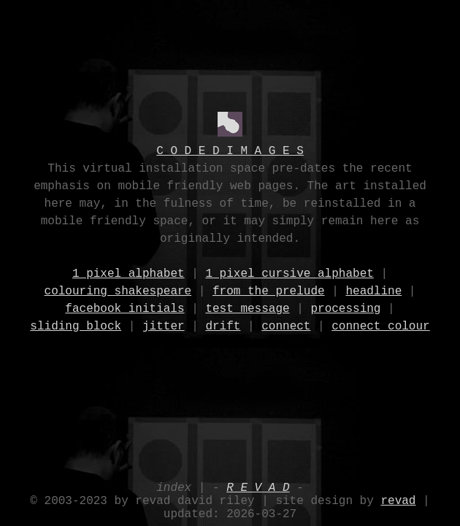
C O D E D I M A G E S (230, 150)
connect (285, 326)
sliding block (75, 326)
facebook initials (124, 308)
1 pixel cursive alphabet (289, 273)
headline (373, 291)
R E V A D (257, 481)
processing (345, 308)
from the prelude (268, 291)
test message (247, 308)
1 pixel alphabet (128, 273)
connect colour (380, 326)
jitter (163, 326)
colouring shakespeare (118, 291)
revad (397, 497)
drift (222, 326)
